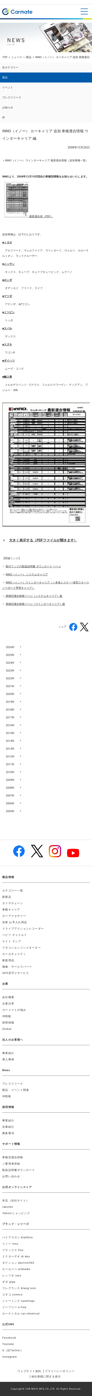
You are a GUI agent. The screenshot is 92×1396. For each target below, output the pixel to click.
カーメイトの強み (14, 1010)
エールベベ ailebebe (16, 1269)
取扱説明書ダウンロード (18, 1170)
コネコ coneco (12, 1294)
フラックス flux (13, 1250)
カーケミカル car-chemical (21, 1313)
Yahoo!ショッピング (16, 1213)
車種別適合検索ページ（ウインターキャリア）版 (35, 604)
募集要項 (8, 1133)
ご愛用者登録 (11, 1163)
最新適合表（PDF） (41, 216)
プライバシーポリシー (60, 1371)
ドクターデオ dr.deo (16, 1256)
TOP (4, 57)
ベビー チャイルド (14, 935)
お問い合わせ (11, 1176)
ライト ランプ (11, 941)
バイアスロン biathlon (17, 1237)
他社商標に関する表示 (46, 1376)
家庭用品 (8, 960)
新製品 (6, 897)
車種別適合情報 (12, 1157)
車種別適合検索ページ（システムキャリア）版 (33, 596)
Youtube (8, 1344)
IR (3, 117)
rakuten (7, 1207)
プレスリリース (11, 97)
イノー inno (10, 1243)
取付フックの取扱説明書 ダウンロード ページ (33, 566)
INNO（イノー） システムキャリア (27, 574)
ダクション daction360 (18, 1262)
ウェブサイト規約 (29, 1371)
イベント (7, 87)
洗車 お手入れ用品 (14, 922)
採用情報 (8, 1022)
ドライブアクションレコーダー (23, 928)
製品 (28, 57)
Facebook (9, 1337)
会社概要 (8, 997)
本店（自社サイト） (15, 1200)
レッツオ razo (11, 1275)
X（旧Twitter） (12, 1350)
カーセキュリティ (14, 954)
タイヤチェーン (12, 903)
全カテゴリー (10, 67)
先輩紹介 (8, 1126)
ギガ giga (8, 1281)
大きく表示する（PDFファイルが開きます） (43, 540)
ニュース (16, 57)
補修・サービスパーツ (17, 966)
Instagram (9, 1356)
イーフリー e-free (14, 1307)
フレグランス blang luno (19, 1288)
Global (7, 1029)
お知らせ (7, 107)
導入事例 (8, 1059)
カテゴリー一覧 (12, 890)
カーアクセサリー (14, 916)
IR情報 (6, 1016)
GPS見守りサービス (15, 973)
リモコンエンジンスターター (21, 947)
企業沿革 (8, 1003)
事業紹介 (8, 1053)
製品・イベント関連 (15, 1090)
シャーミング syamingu (18, 1301)
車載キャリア (11, 909)
